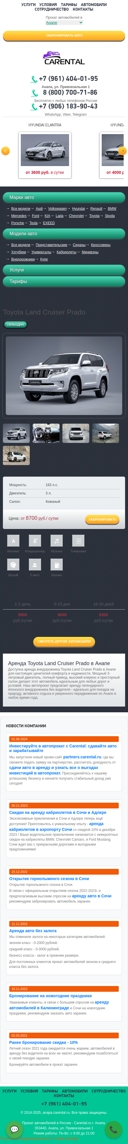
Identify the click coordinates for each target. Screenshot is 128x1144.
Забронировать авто (64, 35)
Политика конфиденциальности (25, 1139)
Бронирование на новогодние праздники (50, 995)
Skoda (110, 216)
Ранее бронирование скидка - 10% (43, 1042)
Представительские (51, 245)
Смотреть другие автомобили (64, 642)
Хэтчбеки (18, 252)
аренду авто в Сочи (91, 896)
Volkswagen (57, 209)
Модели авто (23, 233)
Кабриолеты (66, 252)
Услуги (28, 5)
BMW (112, 209)
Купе (44, 259)
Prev (5, 151)
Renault (96, 209)
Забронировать (102, 519)
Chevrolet (76, 216)
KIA (47, 216)
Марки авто (22, 197)
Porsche (17, 223)
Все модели (20, 209)
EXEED (49, 223)
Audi (39, 209)
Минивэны (90, 252)
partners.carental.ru (82, 757)
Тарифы (69, 5)
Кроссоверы (100, 245)
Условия (48, 5)
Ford (35, 216)
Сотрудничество (52, 9)
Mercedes (19, 216)
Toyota (94, 216)
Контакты (83, 9)
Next (122, 151)
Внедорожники (23, 259)
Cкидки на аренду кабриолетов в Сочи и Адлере (57, 812)
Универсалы (41, 252)
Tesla (33, 223)
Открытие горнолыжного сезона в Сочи (49, 878)
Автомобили (94, 5)
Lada (60, 216)
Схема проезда (66, 1139)
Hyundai (78, 209)
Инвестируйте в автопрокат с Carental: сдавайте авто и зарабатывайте (63, 748)
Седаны (79, 245)
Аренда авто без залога (33, 930)
